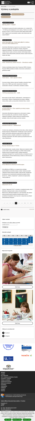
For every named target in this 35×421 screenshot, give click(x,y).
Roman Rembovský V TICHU (10, 145)
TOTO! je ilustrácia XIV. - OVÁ (11, 93)
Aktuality (3, 372)
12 (30, 203)
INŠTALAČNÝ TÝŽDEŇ (8, 25)
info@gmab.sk (7, 410)
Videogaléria (4, 386)
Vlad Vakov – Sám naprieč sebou (12, 77)
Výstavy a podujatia (5, 380)
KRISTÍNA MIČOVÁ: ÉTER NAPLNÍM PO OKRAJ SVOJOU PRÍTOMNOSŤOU (15, 42)
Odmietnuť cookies (17, 419)
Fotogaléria (3, 384)
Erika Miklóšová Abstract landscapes (13, 164)
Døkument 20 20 (7, 184)
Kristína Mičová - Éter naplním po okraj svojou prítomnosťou (16, 109)
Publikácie (3, 387)
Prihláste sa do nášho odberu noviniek (11, 222)
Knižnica (3, 390)
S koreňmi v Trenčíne (6, 378)
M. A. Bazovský (4, 375)
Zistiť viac (17, 287)
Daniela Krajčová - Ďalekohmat (11, 125)
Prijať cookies (8, 419)
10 (24, 203)
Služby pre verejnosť (6, 383)
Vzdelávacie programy (6, 381)
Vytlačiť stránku (5, 209)
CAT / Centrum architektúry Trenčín (9, 377)
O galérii (3, 374)
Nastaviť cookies (27, 419)
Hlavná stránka (3, 6)
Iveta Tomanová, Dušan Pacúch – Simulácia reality (17, 62)
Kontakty (3, 389)
